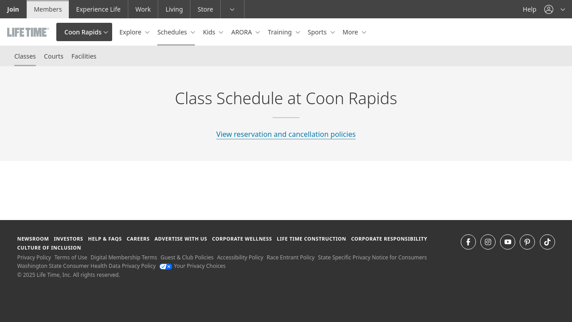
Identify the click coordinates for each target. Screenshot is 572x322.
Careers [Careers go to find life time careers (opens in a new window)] (137, 238)
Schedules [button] (173, 32)
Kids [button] (210, 32)
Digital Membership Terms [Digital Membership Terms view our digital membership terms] (124, 257)
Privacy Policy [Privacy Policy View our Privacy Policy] (34, 257)
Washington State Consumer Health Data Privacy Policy (86, 266)
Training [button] (280, 32)
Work (143, 9)
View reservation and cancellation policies (286, 134)
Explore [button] (131, 32)
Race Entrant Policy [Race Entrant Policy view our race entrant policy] (291, 257)
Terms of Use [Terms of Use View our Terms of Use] (71, 257)
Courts (53, 56)
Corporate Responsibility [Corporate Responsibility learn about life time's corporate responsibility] (389, 238)
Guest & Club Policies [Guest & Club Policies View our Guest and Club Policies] (187, 257)
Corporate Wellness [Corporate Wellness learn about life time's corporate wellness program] (242, 238)
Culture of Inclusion (49, 247)
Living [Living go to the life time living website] (174, 9)
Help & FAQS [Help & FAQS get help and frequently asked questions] (105, 238)
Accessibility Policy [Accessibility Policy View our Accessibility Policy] (240, 257)
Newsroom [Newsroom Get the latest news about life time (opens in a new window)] (33, 238)
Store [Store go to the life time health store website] (205, 9)
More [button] (351, 32)
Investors (68, 238)
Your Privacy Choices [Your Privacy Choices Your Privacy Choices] (192, 266)
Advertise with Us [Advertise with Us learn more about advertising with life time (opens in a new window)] (181, 238)
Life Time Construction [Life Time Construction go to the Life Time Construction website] (311, 238)
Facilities (84, 56)
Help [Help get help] (530, 9)
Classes (25, 56)
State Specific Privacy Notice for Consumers (372, 257)
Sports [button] (318, 32)
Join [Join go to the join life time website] (13, 9)
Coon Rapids (82, 32)
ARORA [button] (242, 32)
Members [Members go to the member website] (48, 9)
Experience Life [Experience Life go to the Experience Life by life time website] (98, 9)
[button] (554, 9)
